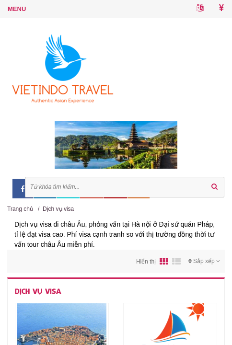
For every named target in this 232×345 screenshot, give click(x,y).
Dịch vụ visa (58, 209)
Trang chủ (20, 209)
